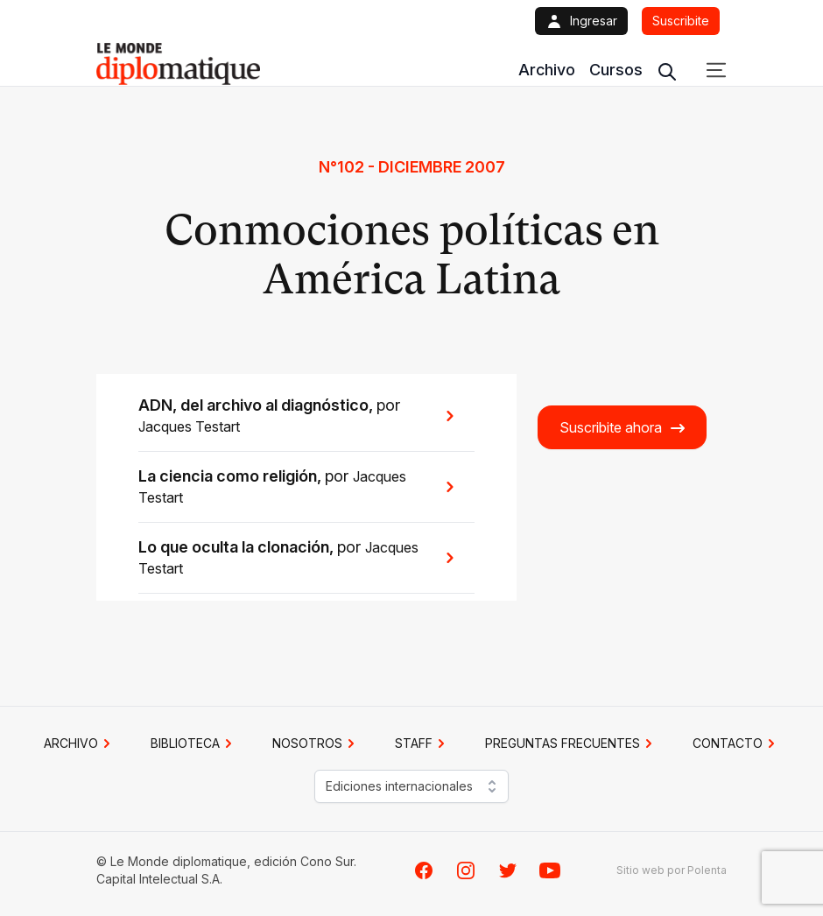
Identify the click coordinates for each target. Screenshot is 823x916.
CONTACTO (736, 743)
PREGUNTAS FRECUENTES (571, 743)
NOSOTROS (316, 743)
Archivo (546, 69)
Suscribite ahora (622, 428)
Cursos (616, 69)
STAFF (422, 743)
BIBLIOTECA (194, 743)
